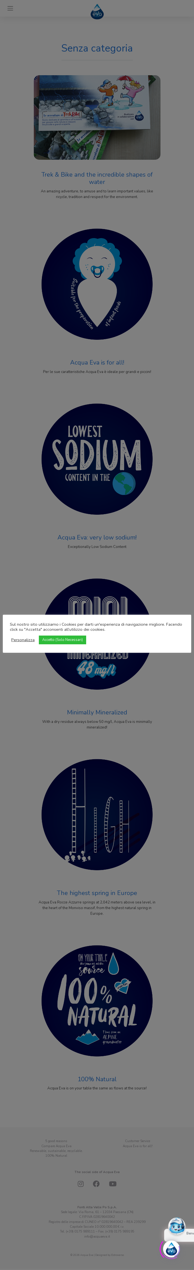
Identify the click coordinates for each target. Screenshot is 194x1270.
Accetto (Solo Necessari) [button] (62, 639)
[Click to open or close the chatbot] (171, 1247)
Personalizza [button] (23, 639)
